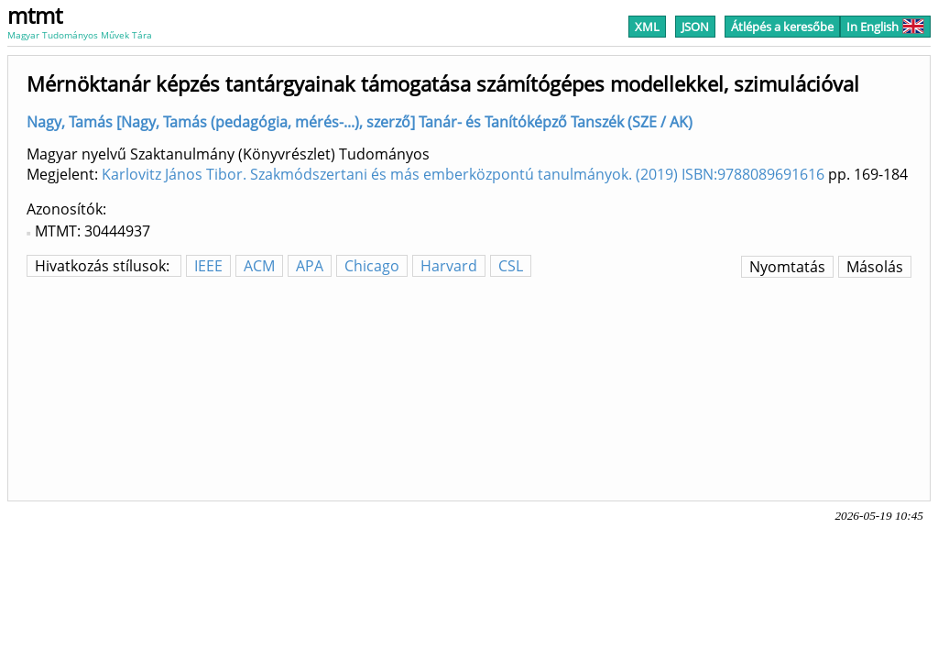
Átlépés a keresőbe (782, 26)
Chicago (371, 266)
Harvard (448, 266)
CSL (510, 266)
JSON (695, 26)
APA (309, 266)
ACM (259, 266)
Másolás (874, 267)
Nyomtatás (787, 267)
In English (885, 26)
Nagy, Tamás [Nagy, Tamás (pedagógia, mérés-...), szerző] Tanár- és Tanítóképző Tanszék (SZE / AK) (360, 122)
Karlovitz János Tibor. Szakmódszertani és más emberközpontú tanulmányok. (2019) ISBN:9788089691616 (463, 174)
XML (647, 26)
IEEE (208, 266)
